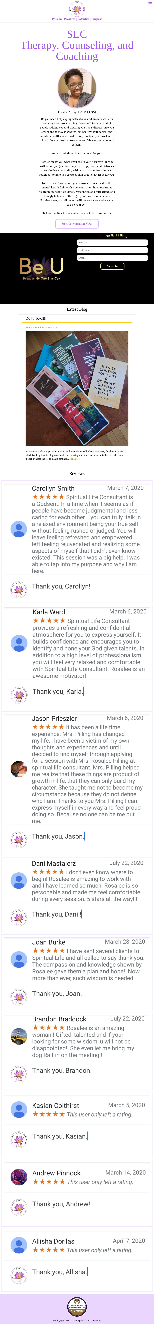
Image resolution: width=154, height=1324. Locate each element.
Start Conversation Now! (77, 223)
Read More (75, 458)
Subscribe (112, 266)
